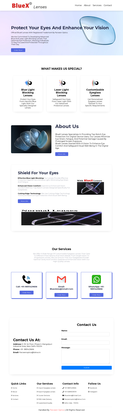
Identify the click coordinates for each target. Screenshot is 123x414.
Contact (108, 5)
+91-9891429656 (69, 388)
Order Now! (18, 50)
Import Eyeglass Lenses (46, 388)
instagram (92, 392)
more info (61, 154)
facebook (92, 388)
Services (97, 5)
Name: (64, 331)
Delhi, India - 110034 (70, 403)
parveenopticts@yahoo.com (73, 399)
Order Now (26, 292)
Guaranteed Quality (44, 403)
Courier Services (43, 395)
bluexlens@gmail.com (71, 395)
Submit (86, 368)
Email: (64, 339)
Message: (66, 348)
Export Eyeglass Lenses (46, 392)
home (14, 388)
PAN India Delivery (44, 399)
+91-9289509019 (69, 392)
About (87, 5)
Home (78, 5)
